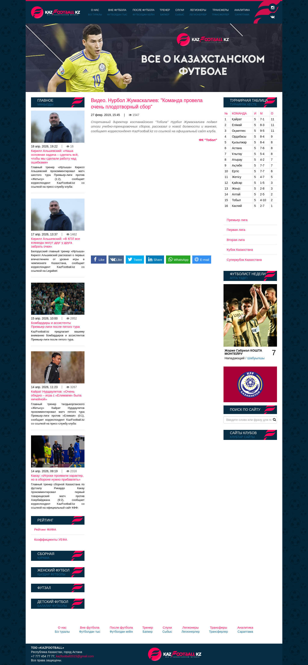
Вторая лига (236, 240)
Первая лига (236, 230)
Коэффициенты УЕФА (50, 539)
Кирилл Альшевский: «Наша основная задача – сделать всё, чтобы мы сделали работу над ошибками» (54, 156)
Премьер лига (237, 220)
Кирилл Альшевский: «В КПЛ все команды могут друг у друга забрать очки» (55, 242)
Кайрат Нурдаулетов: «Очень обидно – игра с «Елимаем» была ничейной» (56, 395)
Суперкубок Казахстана (244, 259)
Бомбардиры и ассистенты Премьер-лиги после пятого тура (55, 324)
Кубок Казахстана (240, 249)
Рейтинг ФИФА (45, 529)
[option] (154, 58)
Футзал (44, 588)
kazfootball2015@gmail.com (75, 656)
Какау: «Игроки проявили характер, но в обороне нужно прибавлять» (57, 477)
